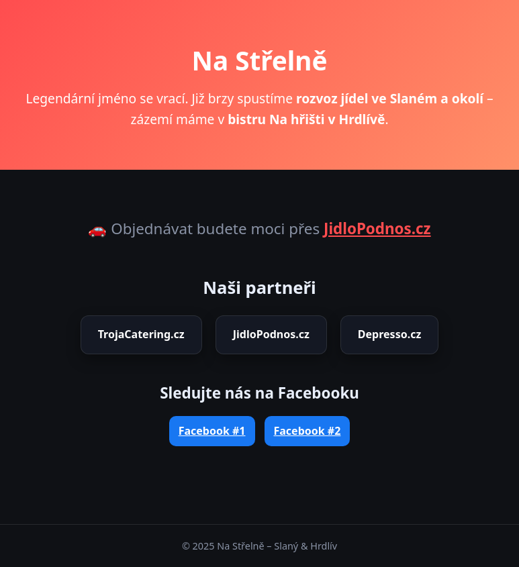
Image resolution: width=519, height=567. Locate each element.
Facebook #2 (307, 430)
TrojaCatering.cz (141, 334)
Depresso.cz (389, 334)
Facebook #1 (212, 430)
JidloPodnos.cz (377, 228)
